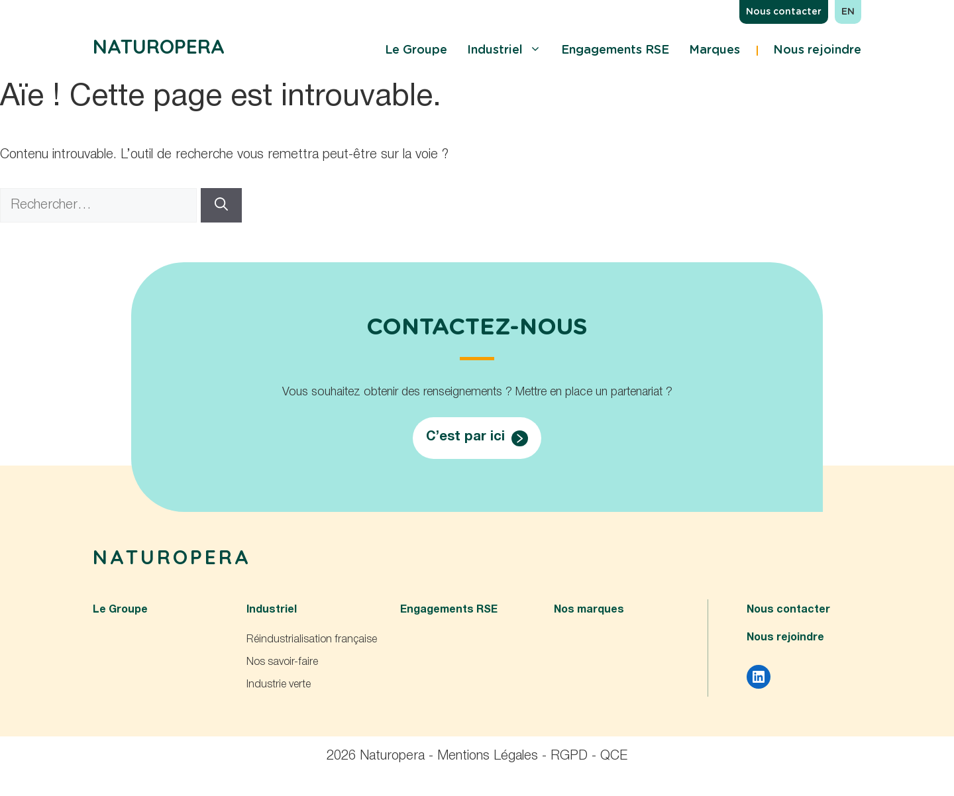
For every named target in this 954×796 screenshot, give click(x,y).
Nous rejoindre (817, 50)
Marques (714, 50)
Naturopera (159, 46)
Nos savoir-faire (282, 662)
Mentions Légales (487, 756)
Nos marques (589, 610)
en (848, 12)
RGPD (569, 756)
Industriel (504, 50)
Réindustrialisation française (311, 639)
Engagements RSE (615, 50)
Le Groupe (416, 50)
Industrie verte (278, 684)
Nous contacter (784, 12)
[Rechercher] (221, 205)
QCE (613, 756)
